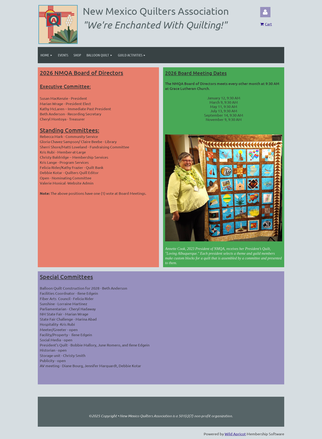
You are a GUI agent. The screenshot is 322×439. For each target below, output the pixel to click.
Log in (265, 12)
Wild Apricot (235, 434)
